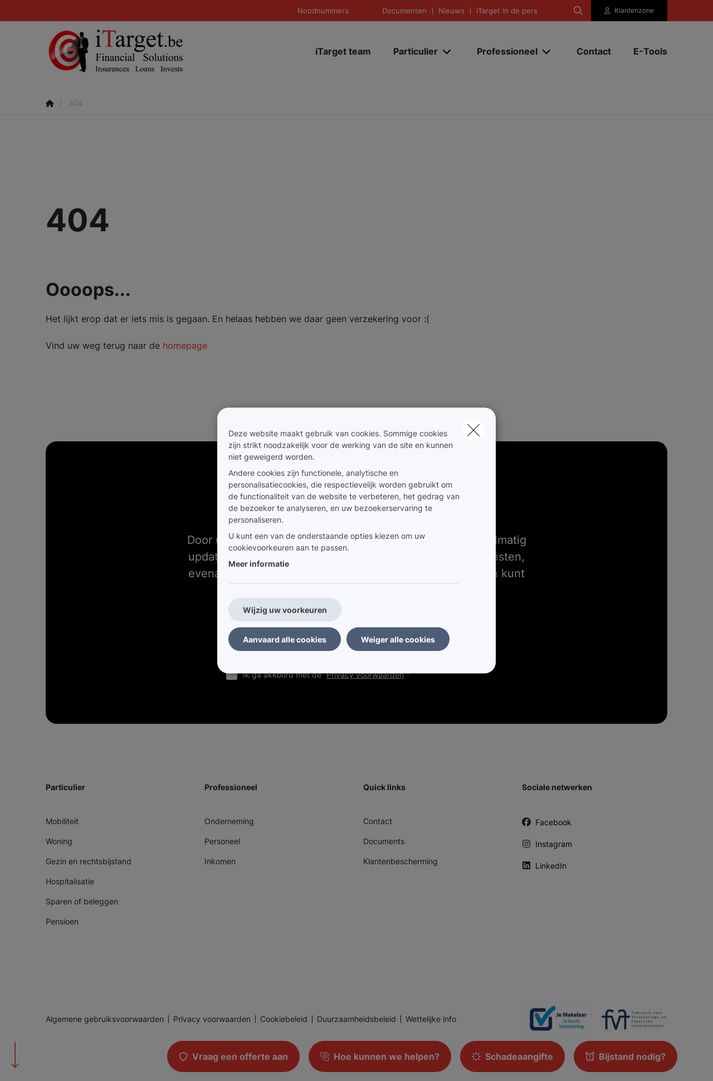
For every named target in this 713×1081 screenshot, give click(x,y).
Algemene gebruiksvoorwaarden (105, 1019)
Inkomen (220, 861)
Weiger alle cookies (398, 639)
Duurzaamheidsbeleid (356, 1019)
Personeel (222, 841)
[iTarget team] (343, 51)
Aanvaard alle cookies (284, 639)
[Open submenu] (448, 52)
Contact (377, 821)
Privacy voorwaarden (365, 674)
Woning (59, 841)
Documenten (404, 10)
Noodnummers (323, 10)
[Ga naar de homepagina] (157, 51)
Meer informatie (258, 563)
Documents (383, 841)
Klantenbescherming (400, 861)
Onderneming (229, 821)
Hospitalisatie (70, 881)
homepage (185, 345)
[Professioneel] (503, 51)
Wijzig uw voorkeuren (285, 610)
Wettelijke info (431, 1019)
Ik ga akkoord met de (329, 674)
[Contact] (593, 51)
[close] (473, 430)
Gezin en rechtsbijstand (88, 861)
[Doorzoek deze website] (578, 10)
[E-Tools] (644, 51)
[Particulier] (411, 51)
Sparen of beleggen (82, 901)
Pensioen (62, 921)
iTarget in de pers (507, 10)
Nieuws (451, 10)
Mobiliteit (62, 821)
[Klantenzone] (629, 10)
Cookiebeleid (283, 1019)
